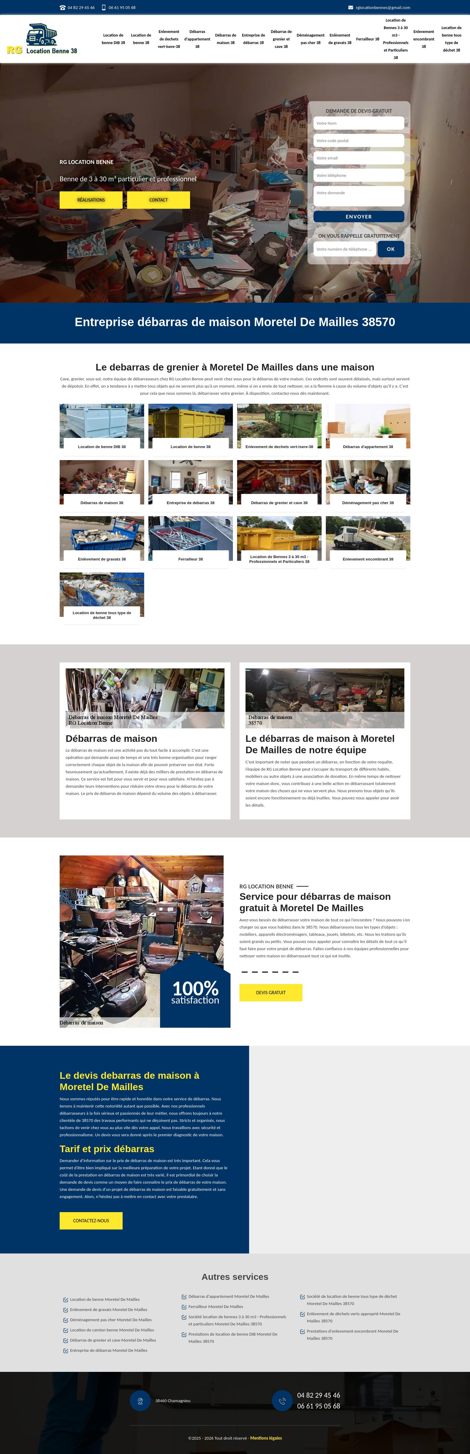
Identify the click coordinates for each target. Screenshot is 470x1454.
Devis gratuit (271, 992)
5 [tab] (285, 972)
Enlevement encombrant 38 (424, 39)
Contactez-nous (91, 1221)
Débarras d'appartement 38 (197, 39)
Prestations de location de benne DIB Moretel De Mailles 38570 (233, 1337)
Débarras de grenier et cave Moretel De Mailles (113, 1340)
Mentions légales (266, 1438)
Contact (158, 200)
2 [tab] (255, 972)
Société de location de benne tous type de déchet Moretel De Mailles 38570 (352, 1300)
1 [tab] (245, 972)
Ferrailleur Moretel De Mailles (216, 1306)
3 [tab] (265, 972)
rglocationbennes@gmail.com (383, 7)
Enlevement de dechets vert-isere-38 (169, 39)
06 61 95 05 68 (122, 7)
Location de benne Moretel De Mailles (105, 1299)
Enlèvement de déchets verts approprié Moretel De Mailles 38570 (353, 1317)
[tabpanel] (324, 927)
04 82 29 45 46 (81, 7)
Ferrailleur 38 (367, 39)
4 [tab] (275, 972)
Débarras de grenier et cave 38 (281, 39)
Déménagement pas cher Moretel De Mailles (111, 1319)
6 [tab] (296, 972)
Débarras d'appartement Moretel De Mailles (229, 1296)
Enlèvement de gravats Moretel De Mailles (108, 1309)
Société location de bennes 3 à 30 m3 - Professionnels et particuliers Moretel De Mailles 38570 (237, 1320)
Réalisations (91, 200)
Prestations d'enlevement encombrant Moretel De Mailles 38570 (352, 1334)
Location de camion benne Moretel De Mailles (112, 1330)
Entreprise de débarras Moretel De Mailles (108, 1350)
